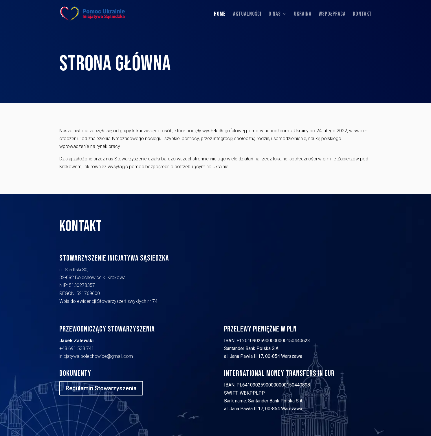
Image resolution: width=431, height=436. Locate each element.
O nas (275, 14)
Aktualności (247, 14)
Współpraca (332, 14)
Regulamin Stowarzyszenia (101, 388)
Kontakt (362, 14)
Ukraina (302, 14)
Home (220, 14)
